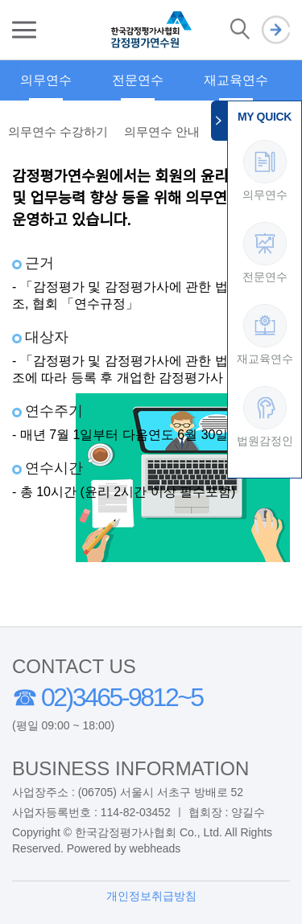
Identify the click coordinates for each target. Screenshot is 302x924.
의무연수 (46, 80)
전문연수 (137, 80)
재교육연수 (236, 80)
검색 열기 (240, 29)
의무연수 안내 (162, 131)
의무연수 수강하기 (58, 131)
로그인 (276, 30)
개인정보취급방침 (151, 895)
